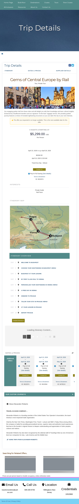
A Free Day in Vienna (29, 290)
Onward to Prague (28, 296)
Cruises (46, 3)
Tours (56, 3)
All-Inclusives (8, 7)
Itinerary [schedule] (9, 70)
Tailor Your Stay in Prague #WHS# (34, 301)
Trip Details (12, 65)
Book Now (21, 3)
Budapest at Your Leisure (31, 273)
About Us (34, 7)
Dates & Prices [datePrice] (34, 70)
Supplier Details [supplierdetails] (63, 70)
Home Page (8, 3)
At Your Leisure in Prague (31, 307)
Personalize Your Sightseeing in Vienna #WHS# (39, 285)
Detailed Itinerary (18, 320)
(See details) (47, 173)
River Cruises (67, 3)
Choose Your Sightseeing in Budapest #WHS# (38, 268)
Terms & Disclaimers (39, 176)
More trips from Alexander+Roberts (22, 439)
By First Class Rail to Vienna (32, 279)
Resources (22, 7)
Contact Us (46, 7)
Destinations (34, 3)
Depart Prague (27, 313)
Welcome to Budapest (30, 262)
